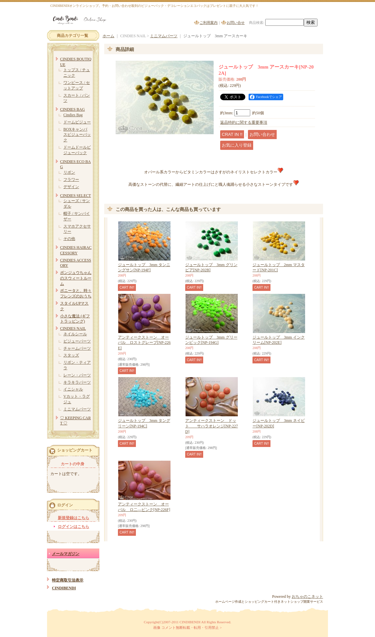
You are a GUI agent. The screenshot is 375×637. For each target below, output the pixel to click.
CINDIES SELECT (75, 195)
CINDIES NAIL (73, 328)
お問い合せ (236, 22)
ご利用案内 (209, 22)
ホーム (108, 36)
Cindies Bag (73, 115)
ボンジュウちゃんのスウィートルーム (75, 278)
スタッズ (71, 355)
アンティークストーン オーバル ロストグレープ (144, 343)
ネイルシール (75, 334)
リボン (69, 172)
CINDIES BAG (72, 109)
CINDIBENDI (64, 588)
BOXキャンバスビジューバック (77, 135)
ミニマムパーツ (77, 409)
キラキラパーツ (77, 382)
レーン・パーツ (77, 375)
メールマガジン (65, 553)
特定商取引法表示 (67, 580)
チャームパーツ (77, 348)
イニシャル (73, 389)
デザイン (71, 186)
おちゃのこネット (307, 596)
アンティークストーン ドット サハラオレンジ (211, 426)
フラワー (71, 179)
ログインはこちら (73, 526)
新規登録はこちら (73, 518)
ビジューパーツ (77, 341)
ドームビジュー (77, 122)
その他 (69, 238)
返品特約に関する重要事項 (243, 122)
